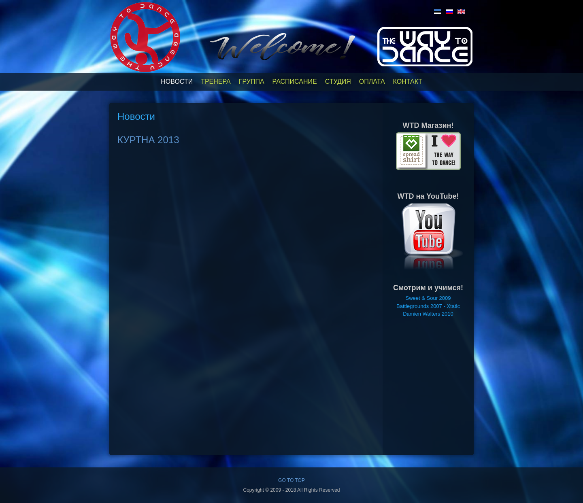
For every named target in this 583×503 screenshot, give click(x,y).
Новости (177, 81)
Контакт (407, 81)
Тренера (216, 81)
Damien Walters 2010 (428, 314)
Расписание (294, 81)
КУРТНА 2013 (148, 139)
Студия (338, 81)
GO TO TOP (291, 480)
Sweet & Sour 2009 (428, 298)
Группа (251, 81)
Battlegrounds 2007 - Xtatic (428, 306)
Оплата (372, 81)
